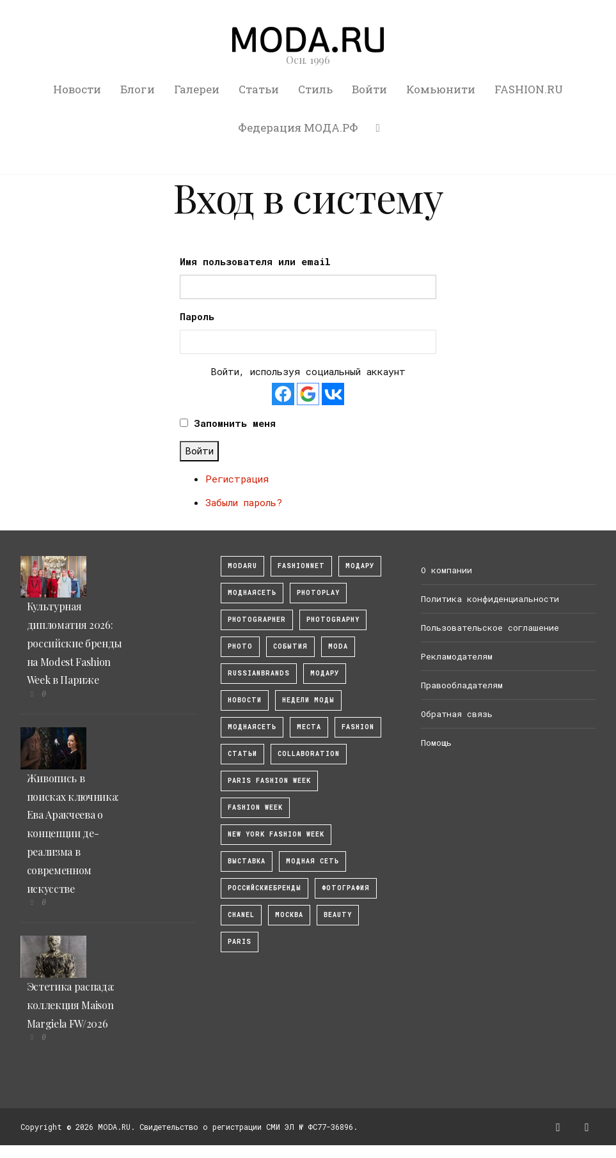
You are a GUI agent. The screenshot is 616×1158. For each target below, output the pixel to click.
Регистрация (237, 478)
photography (332, 619)
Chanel (241, 915)
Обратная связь (457, 714)
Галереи (196, 89)
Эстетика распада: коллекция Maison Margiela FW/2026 (71, 1005)
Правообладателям (462, 685)
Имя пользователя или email (255, 261)
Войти (369, 89)
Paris (239, 942)
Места (309, 727)
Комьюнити (440, 89)
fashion (358, 727)
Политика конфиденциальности (490, 599)
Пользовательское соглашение (490, 627)
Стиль (315, 89)
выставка (246, 861)
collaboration (309, 754)
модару (359, 566)
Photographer (257, 619)
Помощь (436, 742)
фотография (346, 888)
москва (289, 915)
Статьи (259, 89)
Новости (77, 89)
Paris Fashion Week (269, 780)
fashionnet (301, 566)
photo (240, 646)
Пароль (197, 316)
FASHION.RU (528, 89)
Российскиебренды (264, 888)
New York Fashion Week (276, 834)
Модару (324, 673)
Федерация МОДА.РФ (298, 127)
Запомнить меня (235, 423)
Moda (338, 646)
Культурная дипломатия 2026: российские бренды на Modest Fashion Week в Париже (75, 642)
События (290, 646)
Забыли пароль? (243, 502)
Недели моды (308, 700)
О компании (446, 570)
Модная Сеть (312, 861)
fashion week (255, 807)
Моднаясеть (252, 727)
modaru (242, 566)
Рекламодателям (457, 656)
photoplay (318, 593)
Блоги (137, 89)
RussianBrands (259, 673)
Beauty (338, 915)
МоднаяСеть (252, 593)
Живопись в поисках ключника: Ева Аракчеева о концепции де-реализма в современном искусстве (73, 833)
